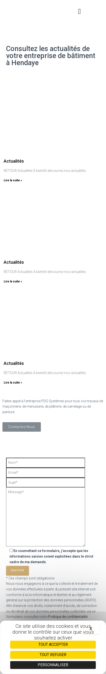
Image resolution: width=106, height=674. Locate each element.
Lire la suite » (13, 180)
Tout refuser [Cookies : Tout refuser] (53, 654)
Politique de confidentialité (68, 617)
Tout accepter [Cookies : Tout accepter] (53, 644)
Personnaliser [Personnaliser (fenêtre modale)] (53, 665)
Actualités (14, 161)
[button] (79, 11)
